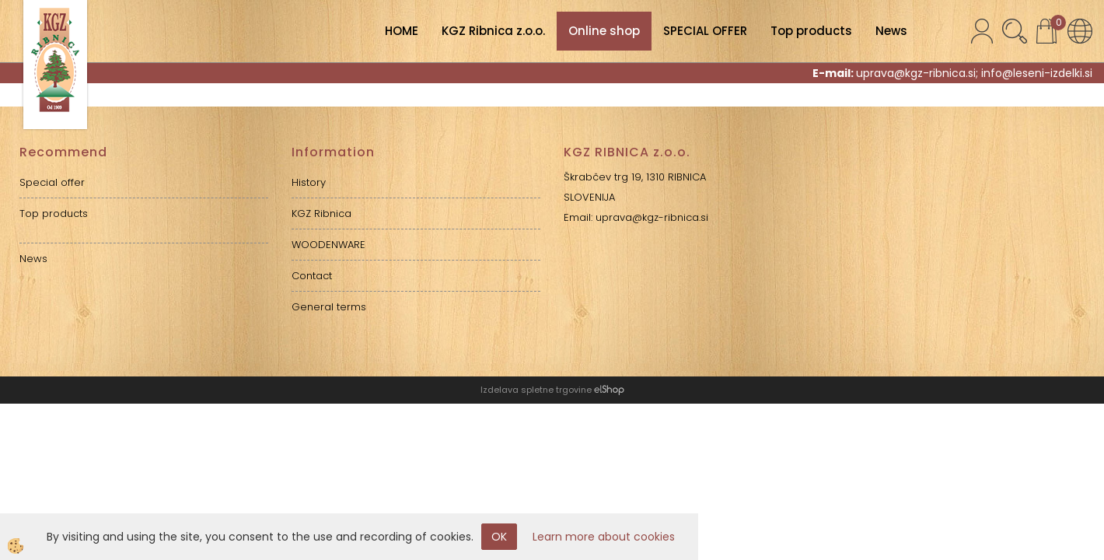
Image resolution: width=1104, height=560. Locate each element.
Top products (811, 31)
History (309, 182)
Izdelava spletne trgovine (536, 389)
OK (499, 536)
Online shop (604, 31)
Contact (312, 275)
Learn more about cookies (604, 536)
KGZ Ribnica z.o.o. (493, 31)
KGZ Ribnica (321, 213)
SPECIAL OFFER (705, 31)
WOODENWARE (328, 244)
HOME (401, 31)
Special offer (52, 182)
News (891, 31)
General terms (329, 306)
